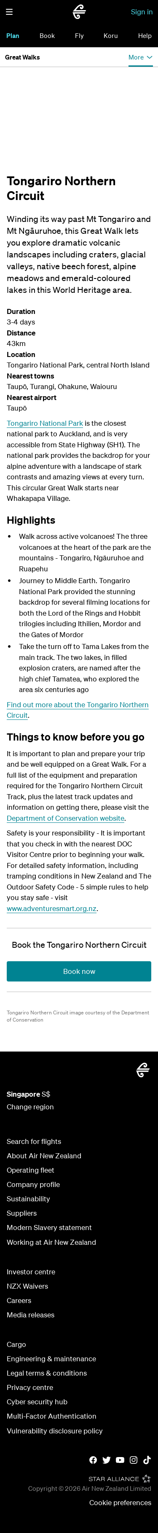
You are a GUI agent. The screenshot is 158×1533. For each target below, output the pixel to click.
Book (47, 35)
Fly (79, 35)
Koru (111, 35)
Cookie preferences (120, 1502)
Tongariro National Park (45, 423)
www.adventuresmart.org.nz (51, 908)
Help (145, 35)
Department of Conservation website (65, 818)
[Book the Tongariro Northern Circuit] (79, 944)
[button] (9, 12)
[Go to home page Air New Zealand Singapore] (79, 11)
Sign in (142, 11)
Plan (12, 35)
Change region (30, 1106)
